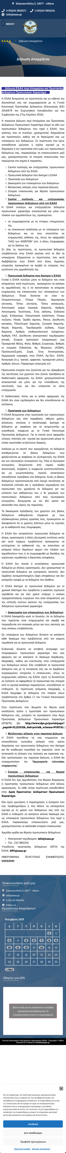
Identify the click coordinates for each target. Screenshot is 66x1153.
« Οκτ (10, 969)
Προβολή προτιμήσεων (33, 1141)
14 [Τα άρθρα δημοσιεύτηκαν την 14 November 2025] (41, 947)
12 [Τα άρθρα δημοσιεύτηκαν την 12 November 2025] (26, 947)
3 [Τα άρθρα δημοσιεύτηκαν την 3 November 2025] (9, 940)
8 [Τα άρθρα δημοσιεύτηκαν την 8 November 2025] (49, 940)
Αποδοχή (33, 1124)
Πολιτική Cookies (22, 1149)
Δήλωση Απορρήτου (41, 1149)
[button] (61, 1088)
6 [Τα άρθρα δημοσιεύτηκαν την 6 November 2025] (34, 940)
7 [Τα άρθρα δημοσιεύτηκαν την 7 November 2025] (41, 940)
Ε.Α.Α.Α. (6, 41)
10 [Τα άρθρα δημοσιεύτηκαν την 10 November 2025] (9, 947)
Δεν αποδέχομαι (33, 1132)
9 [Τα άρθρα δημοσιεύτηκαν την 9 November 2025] (56, 940)
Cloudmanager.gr (42, 1042)
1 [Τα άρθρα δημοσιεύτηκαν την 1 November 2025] (49, 933)
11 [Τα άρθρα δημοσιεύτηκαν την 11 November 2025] (18, 947)
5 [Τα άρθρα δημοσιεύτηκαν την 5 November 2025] (26, 940)
